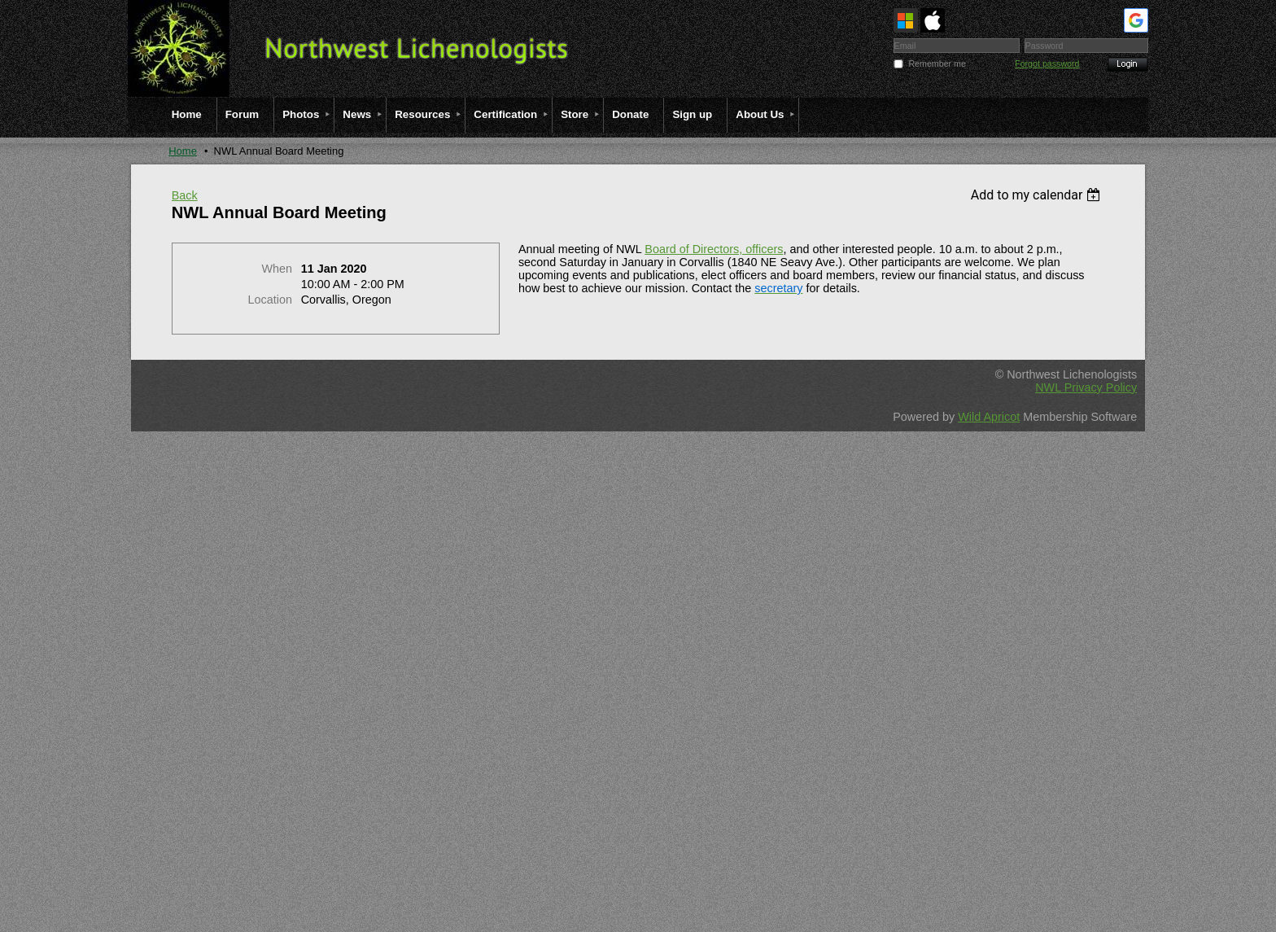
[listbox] (1038, 195)
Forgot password (1047, 63)
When (276, 268)
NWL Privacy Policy (1086, 387)
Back (185, 195)
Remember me (936, 63)
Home (182, 151)
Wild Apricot (989, 416)
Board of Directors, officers (714, 249)
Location (270, 299)
